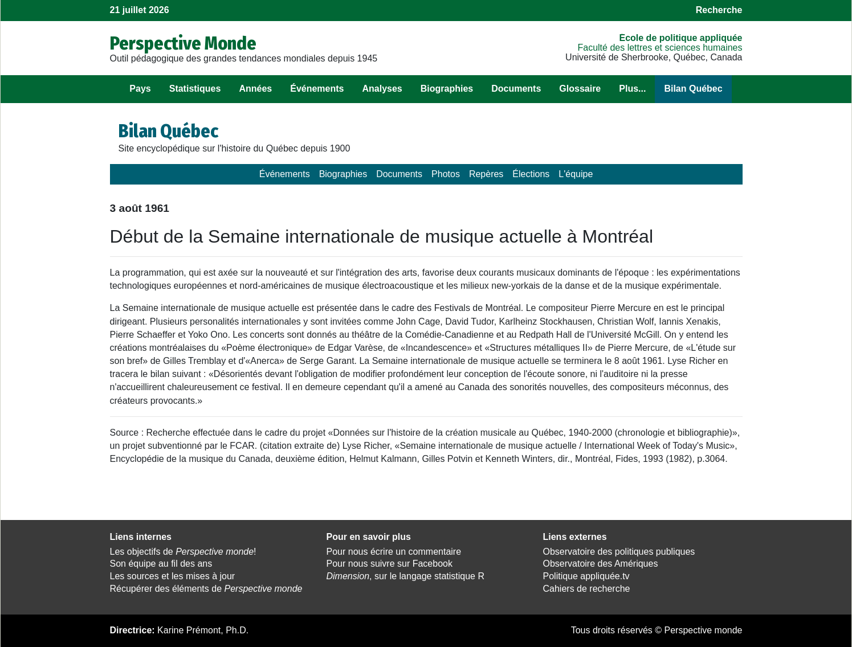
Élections (530, 174)
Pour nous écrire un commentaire (394, 551)
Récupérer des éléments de (206, 588)
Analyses (382, 88)
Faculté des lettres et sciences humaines (659, 47)
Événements (317, 88)
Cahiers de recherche (586, 588)
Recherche (719, 10)
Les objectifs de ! (183, 551)
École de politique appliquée (680, 38)
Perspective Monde (183, 43)
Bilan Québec (693, 88)
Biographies (447, 88)
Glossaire (580, 88)
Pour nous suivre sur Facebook (390, 563)
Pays (139, 88)
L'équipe (576, 174)
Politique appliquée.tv (586, 576)
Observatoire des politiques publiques (619, 551)
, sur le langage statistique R (405, 576)
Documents (516, 88)
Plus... (632, 88)
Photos (445, 174)
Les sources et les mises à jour (172, 576)
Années (255, 88)
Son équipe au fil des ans (161, 563)
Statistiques (195, 88)
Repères (486, 174)
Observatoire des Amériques (600, 563)
